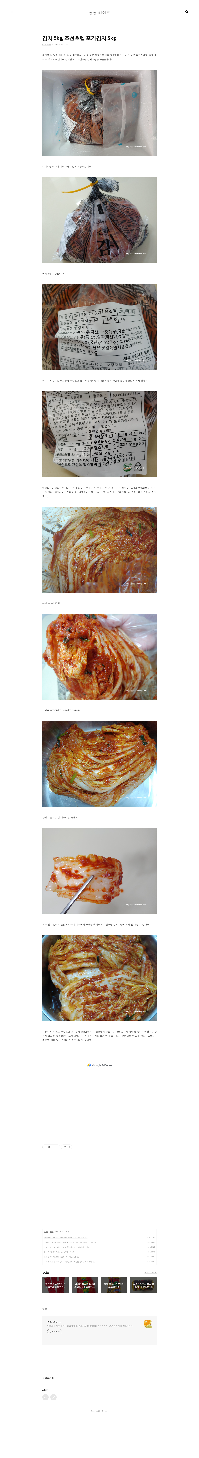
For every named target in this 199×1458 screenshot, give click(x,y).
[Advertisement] (99, 1065)
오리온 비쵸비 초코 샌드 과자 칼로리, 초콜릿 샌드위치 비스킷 (68, 1261)
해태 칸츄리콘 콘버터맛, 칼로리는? (57, 1252)
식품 (51, 1231)
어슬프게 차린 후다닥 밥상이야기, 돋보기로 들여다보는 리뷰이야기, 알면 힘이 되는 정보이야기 (90, 1325)
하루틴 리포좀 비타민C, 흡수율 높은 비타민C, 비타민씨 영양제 (68, 1242)
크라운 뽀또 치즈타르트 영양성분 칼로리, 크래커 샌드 (65, 1247)
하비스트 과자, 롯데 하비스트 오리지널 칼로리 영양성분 (65, 1237)
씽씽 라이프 (54, 1322)
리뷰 (46, 1231)
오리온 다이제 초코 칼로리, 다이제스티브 (60, 1257)
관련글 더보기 (151, 1272)
